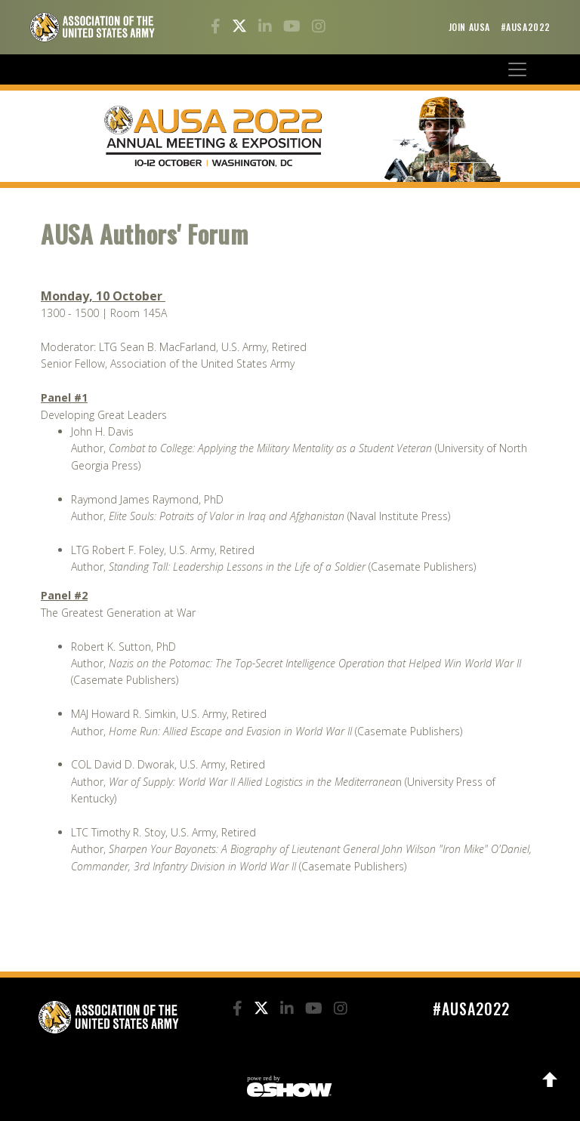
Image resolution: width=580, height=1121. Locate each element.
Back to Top (550, 1079)
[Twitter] (241, 27)
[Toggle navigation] (517, 69)
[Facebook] (217, 27)
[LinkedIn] (267, 27)
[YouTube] (293, 27)
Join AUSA (471, 26)
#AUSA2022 (526, 26)
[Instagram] (318, 27)
